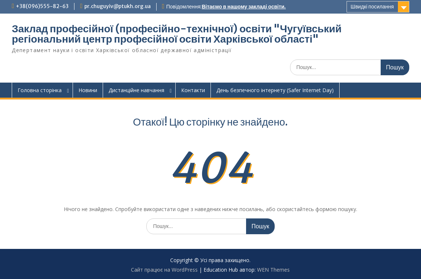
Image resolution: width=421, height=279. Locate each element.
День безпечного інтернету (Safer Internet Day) (275, 90)
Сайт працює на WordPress (164, 269)
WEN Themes (273, 269)
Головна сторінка (40, 90)
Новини (87, 90)
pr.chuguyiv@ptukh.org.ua (117, 6)
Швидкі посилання (372, 6)
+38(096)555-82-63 (42, 6)
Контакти (193, 90)
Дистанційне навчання (136, 90)
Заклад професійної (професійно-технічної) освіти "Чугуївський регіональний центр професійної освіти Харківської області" (176, 34)
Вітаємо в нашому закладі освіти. (244, 6)
